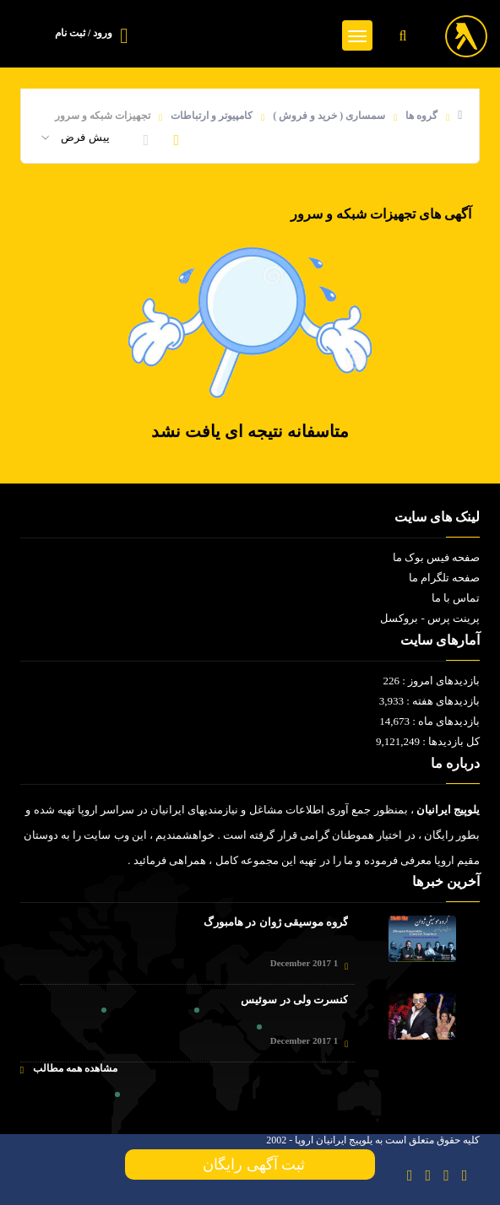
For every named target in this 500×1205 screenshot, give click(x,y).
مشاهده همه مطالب (68, 1068)
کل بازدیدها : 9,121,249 (428, 741)
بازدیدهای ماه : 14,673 (429, 721)
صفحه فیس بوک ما (437, 557)
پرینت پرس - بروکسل (430, 618)
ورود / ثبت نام (83, 33)
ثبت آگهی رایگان (250, 1164)
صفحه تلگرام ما (445, 577)
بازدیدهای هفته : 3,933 (430, 700)
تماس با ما (456, 598)
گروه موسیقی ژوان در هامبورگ (276, 922)
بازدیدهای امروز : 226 (431, 680)
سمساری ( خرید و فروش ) (329, 116)
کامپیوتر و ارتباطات (212, 116)
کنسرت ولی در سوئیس (294, 999)
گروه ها (421, 116)
